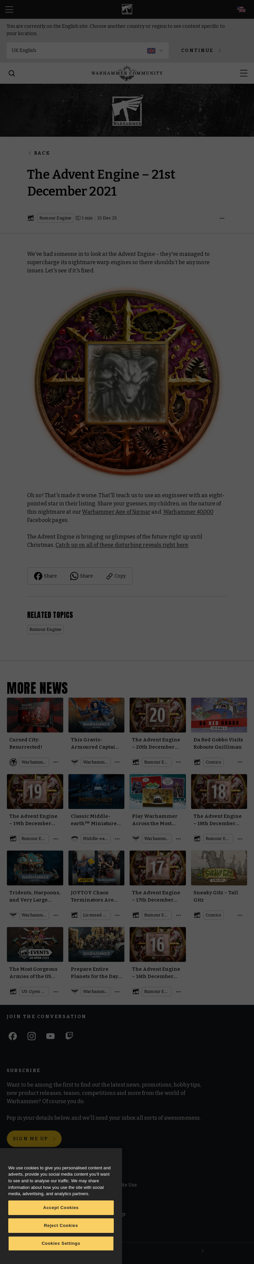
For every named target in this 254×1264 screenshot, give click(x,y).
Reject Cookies (61, 1225)
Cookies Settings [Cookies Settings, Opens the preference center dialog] (61, 1243)
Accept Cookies (61, 1207)
